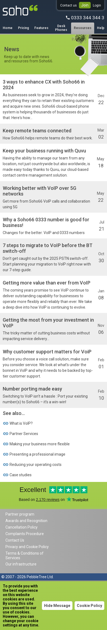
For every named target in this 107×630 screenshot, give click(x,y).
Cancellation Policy (21, 527)
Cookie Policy (89, 605)
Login (97, 5)
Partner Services (20, 434)
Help (100, 28)
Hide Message (57, 605)
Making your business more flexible (36, 444)
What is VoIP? (18, 423)
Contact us (68, 5)
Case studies (17, 475)
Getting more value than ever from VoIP (46, 283)
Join (84, 5)
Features (41, 28)
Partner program (19, 514)
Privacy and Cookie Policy (27, 547)
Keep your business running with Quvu (44, 150)
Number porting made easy (32, 389)
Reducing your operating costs (32, 465)
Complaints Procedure (24, 534)
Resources (82, 28)
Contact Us (14, 540)
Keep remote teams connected (37, 130)
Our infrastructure (20, 564)
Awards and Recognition (26, 521)
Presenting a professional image (34, 454)
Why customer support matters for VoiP (47, 351)
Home (8, 28)
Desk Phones (61, 28)
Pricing (23, 28)
